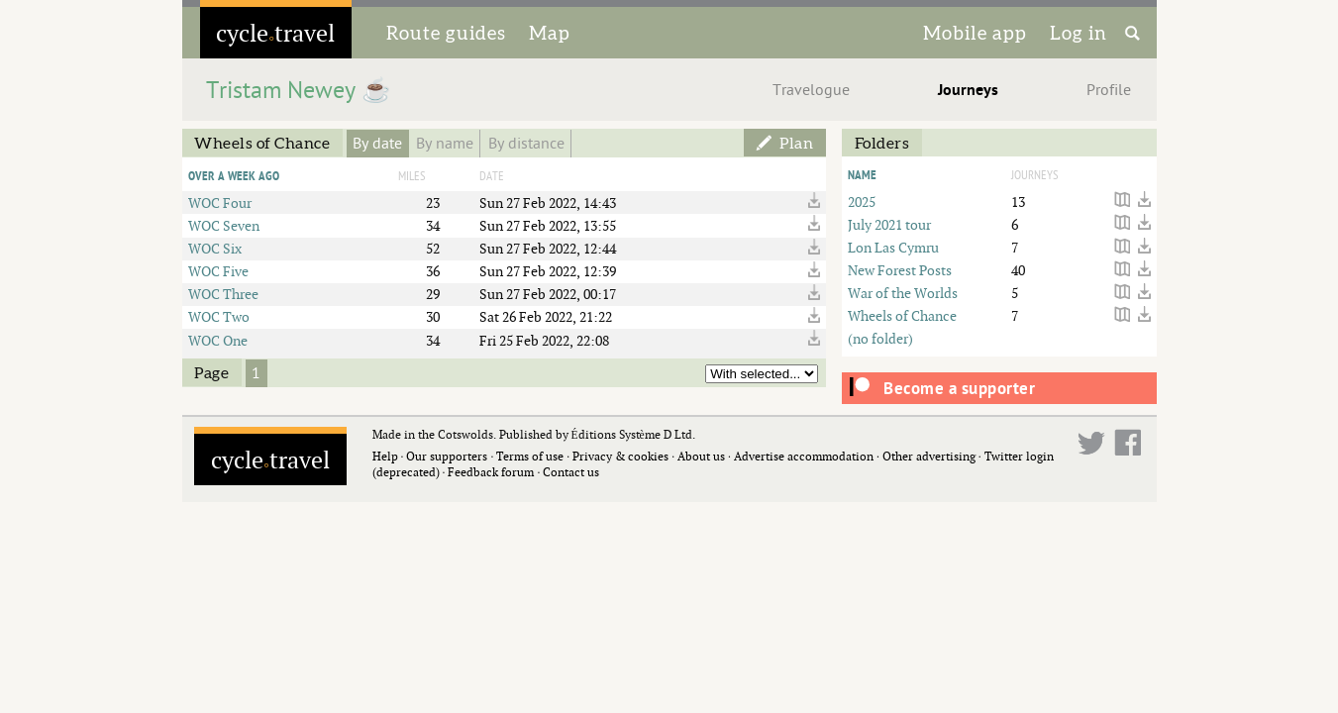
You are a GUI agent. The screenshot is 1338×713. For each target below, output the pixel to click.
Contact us (571, 471)
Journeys (968, 90)
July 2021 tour (889, 224)
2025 (861, 201)
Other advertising (929, 456)
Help (385, 456)
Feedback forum (491, 471)
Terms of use (530, 456)
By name (444, 144)
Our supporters (446, 456)
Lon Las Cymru (893, 247)
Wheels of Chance (902, 315)
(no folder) (880, 338)
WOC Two (219, 316)
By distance (526, 144)
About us (701, 456)
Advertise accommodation (804, 456)
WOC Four (220, 202)
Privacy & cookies (620, 456)
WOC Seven (223, 225)
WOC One (218, 340)
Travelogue (811, 90)
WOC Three (223, 293)
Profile (1108, 90)
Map (549, 33)
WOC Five (218, 270)
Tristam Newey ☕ (298, 90)
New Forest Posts (900, 269)
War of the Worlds (903, 292)
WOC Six (215, 248)
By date (377, 144)
